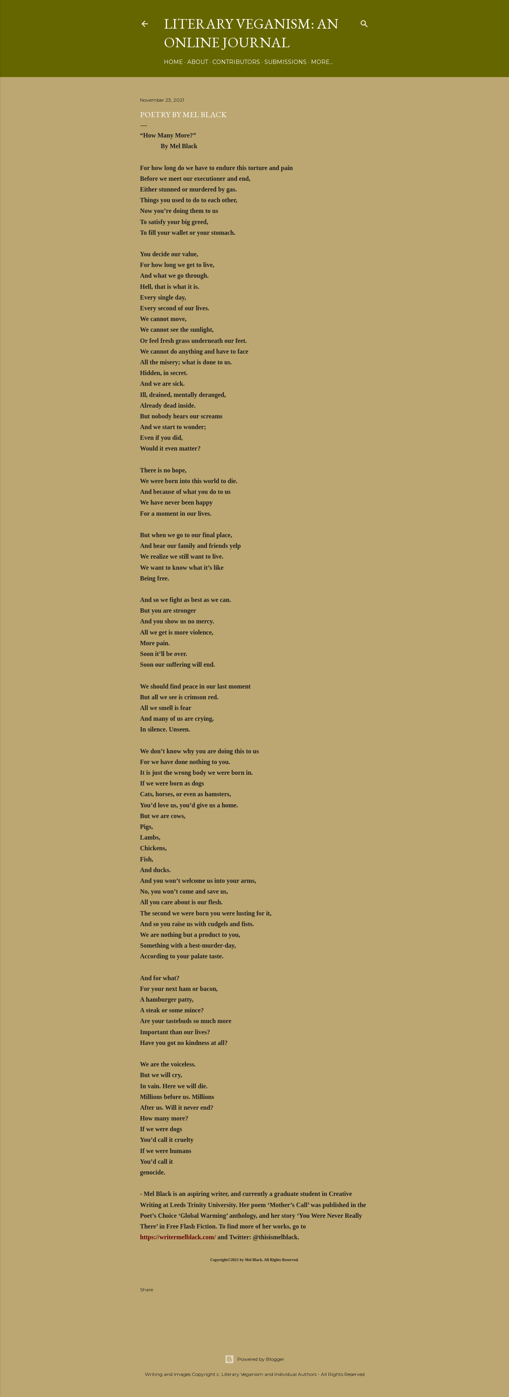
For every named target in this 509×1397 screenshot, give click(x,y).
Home (173, 62)
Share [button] (146, 1290)
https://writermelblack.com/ (178, 1237)
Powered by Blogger (254, 1359)
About (197, 62)
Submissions (285, 62)
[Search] (364, 22)
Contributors (236, 62)
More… (322, 62)
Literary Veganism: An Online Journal (251, 33)
